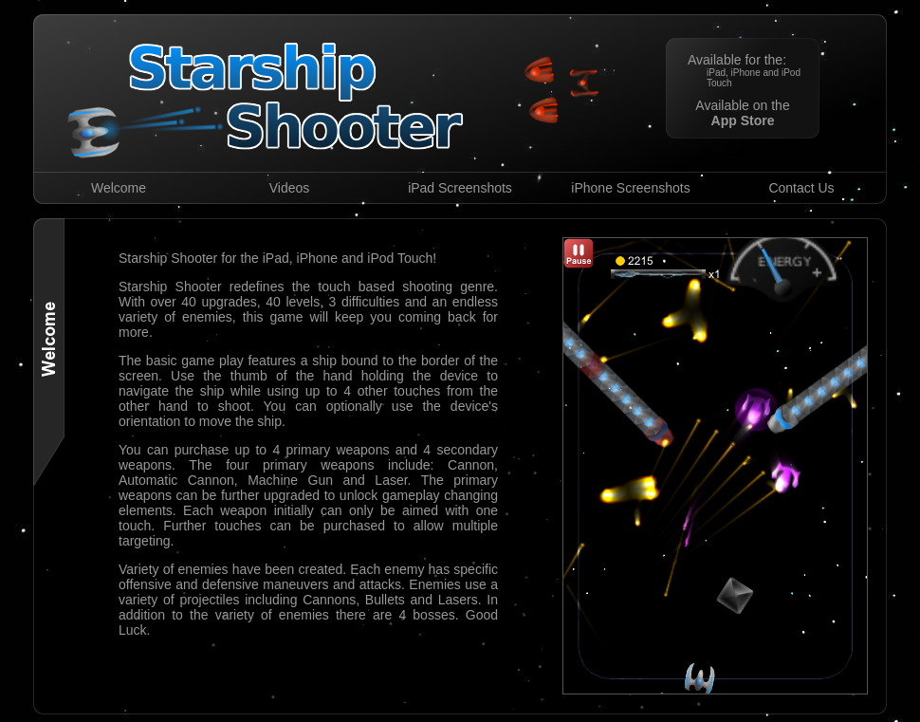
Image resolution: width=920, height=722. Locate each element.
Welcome (118, 187)
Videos (289, 187)
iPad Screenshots (460, 187)
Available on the (742, 113)
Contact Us (801, 187)
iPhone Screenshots (630, 187)
